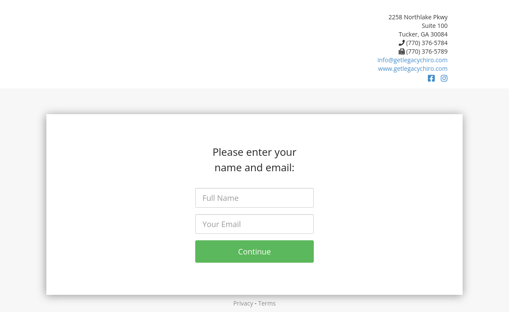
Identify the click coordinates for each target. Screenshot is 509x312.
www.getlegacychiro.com (413, 68)
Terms (267, 303)
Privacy (243, 303)
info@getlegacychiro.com (413, 60)
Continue (254, 251)
